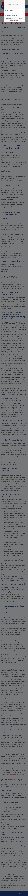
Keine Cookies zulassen (11, 15)
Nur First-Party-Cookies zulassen (12, 12)
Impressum (20, 6)
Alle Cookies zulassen (10, 10)
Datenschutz (15, 6)
